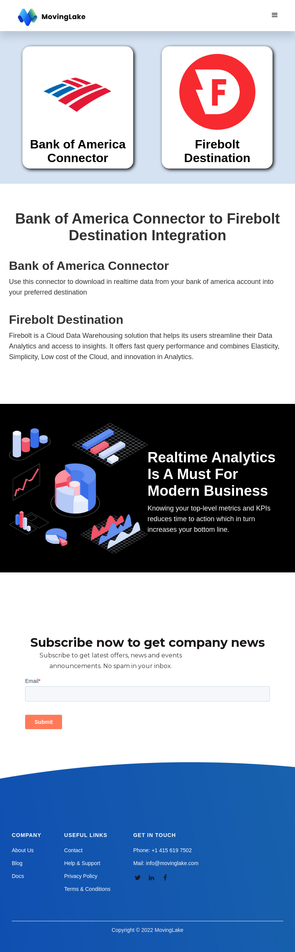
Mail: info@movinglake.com (165, 863)
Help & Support (82, 863)
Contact (73, 850)
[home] (52, 17)
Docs (18, 876)
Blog (17, 863)
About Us (23, 850)
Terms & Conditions (87, 889)
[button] (274, 15)
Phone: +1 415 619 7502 (162, 850)
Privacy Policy (80, 876)
